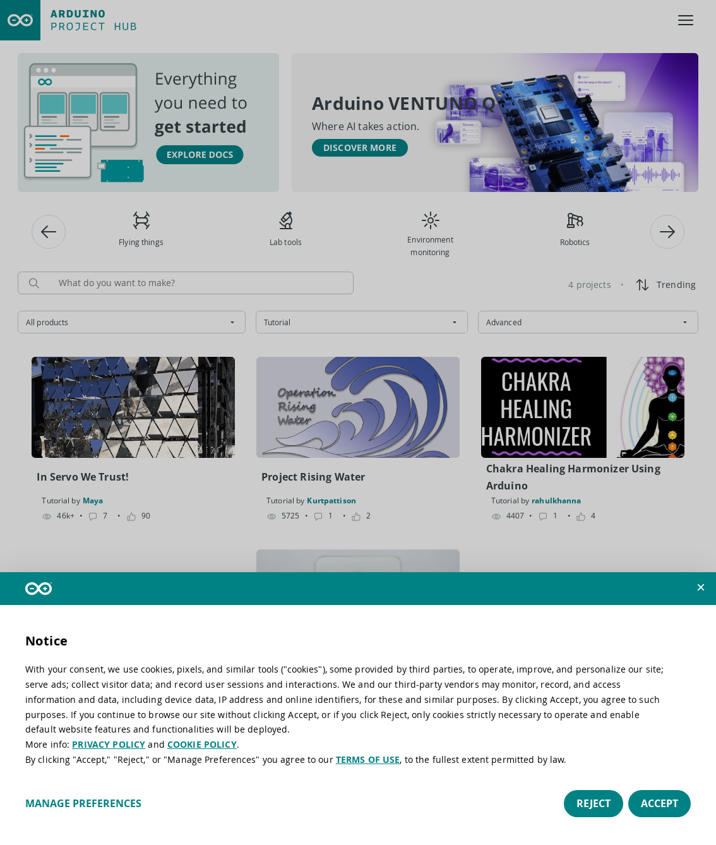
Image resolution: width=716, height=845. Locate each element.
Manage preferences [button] (83, 803)
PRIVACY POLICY (108, 744)
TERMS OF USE (368, 759)
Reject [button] (593, 803)
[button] (701, 587)
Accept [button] (659, 803)
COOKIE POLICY (202, 744)
